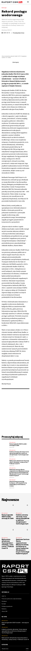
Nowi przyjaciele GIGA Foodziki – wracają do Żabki (18, 444)
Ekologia (4, 7)
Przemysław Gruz (18, 33)
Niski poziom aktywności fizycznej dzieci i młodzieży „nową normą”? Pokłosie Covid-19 (19, 462)
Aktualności (12, 442)
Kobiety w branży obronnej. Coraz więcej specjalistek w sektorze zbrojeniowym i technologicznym (19, 453)
